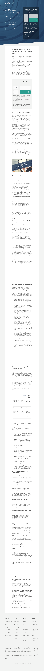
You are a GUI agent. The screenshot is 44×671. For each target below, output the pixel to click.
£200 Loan (16, 635)
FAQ (27, 2)
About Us (24, 621)
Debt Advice (25, 626)
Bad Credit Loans (8, 626)
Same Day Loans (17, 621)
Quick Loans (7, 627)
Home (17, 2)
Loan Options (38, 2)
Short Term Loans (8, 621)
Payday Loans (7, 629)
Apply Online (33, 20)
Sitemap (24, 643)
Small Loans (16, 626)
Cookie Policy (25, 638)
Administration (26, 635)
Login (24, 637)
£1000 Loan (16, 638)
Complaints (25, 640)
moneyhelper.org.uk (27, 32)
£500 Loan (16, 637)
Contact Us (25, 641)
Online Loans (16, 624)
